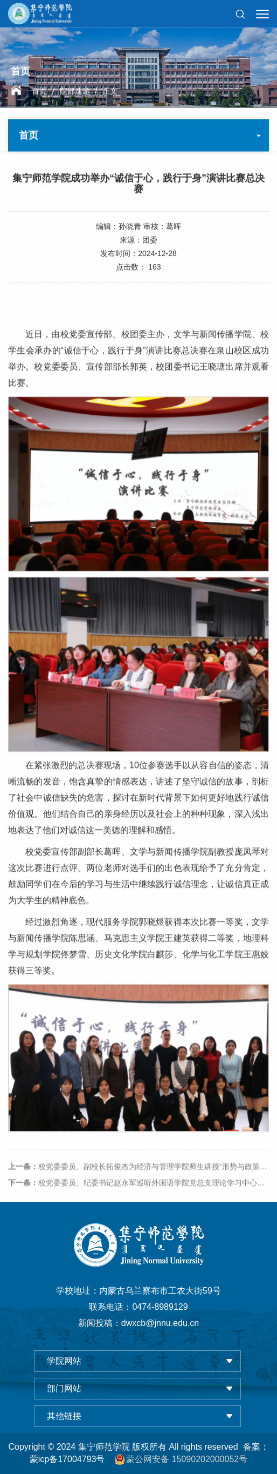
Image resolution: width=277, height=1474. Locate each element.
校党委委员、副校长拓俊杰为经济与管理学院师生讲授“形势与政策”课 (138, 1174)
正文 (109, 91)
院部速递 (75, 91)
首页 (39, 91)
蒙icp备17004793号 (67, 1459)
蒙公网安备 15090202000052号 (180, 1459)
